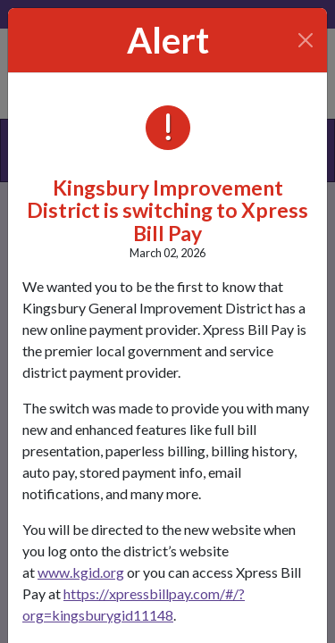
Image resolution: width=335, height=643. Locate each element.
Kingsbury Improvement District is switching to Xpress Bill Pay (167, 210)
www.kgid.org (81, 572)
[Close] (306, 40)
